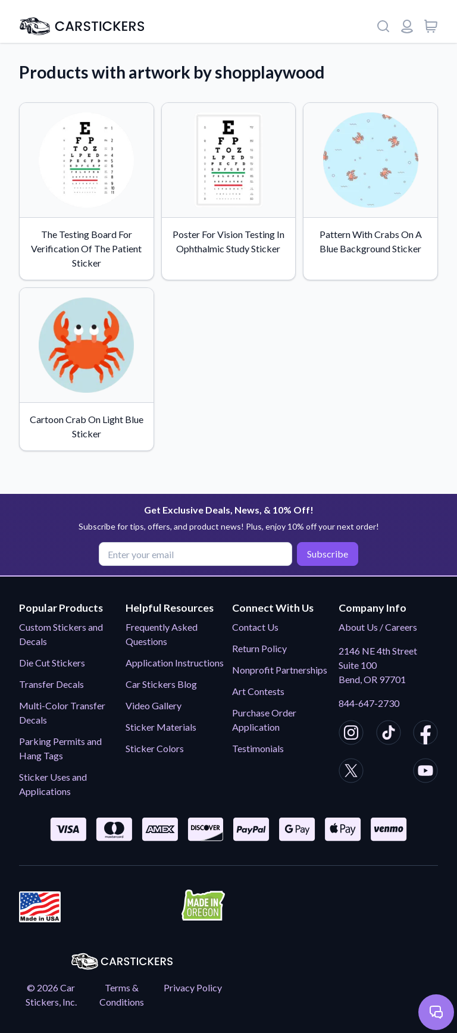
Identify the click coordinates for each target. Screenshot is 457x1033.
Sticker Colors (155, 748)
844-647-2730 (369, 703)
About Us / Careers (378, 627)
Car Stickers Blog (161, 684)
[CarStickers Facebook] (425, 734)
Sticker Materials (161, 727)
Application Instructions (175, 662)
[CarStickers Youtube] (425, 772)
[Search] (383, 26)
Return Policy (259, 648)
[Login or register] (407, 26)
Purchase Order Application (264, 720)
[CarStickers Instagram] (351, 734)
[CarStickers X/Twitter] (351, 772)
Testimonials (258, 748)
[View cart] (431, 26)
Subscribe (327, 553)
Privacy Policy (193, 987)
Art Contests (258, 691)
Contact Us (255, 627)
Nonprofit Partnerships (279, 669)
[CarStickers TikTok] (388, 734)
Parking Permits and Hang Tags (60, 748)
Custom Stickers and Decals (61, 634)
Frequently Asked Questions (162, 634)
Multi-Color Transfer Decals (62, 712)
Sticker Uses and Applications (53, 784)
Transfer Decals (51, 684)
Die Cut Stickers (52, 662)
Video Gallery (153, 705)
